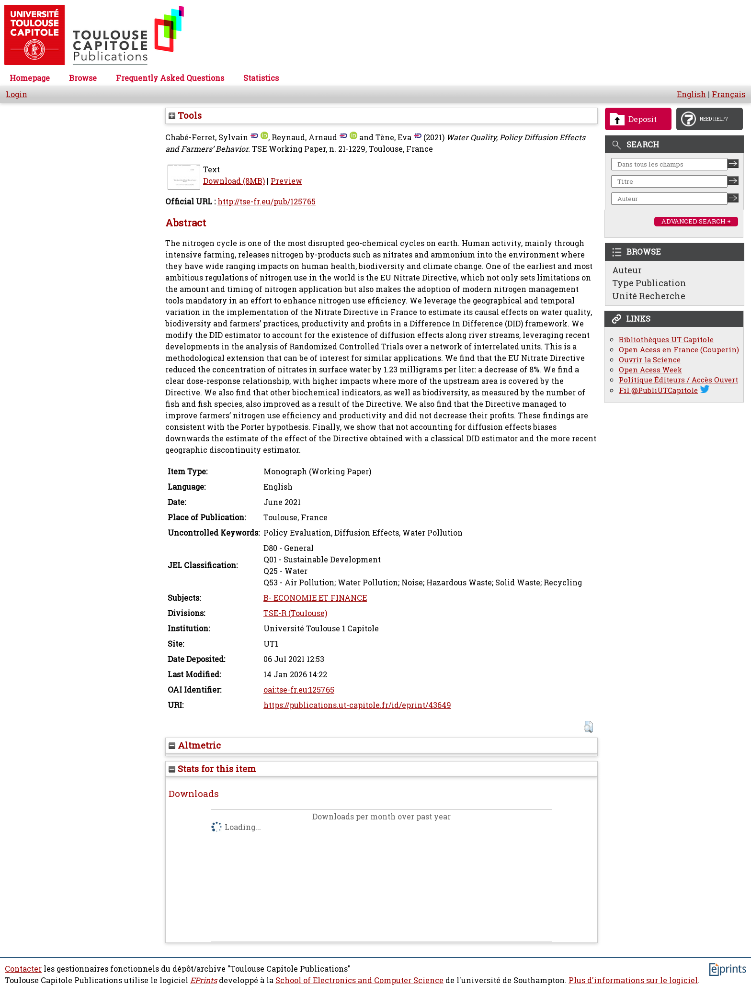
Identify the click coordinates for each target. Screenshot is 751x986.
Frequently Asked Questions (170, 78)
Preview (286, 181)
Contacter (23, 969)
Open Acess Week (650, 370)
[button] (588, 727)
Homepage (30, 78)
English (691, 94)
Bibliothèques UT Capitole (666, 340)
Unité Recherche (648, 296)
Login (16, 94)
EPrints (203, 980)
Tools (185, 115)
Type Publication (649, 283)
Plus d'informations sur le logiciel (633, 980)
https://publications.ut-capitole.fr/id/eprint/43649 (357, 705)
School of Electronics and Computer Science (359, 980)
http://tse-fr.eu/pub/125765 (266, 201)
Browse (83, 78)
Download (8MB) (234, 181)
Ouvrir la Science (650, 360)
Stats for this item (212, 768)
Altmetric (195, 745)
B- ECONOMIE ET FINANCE (315, 598)
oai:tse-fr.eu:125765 (298, 689)
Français (728, 94)
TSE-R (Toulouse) (295, 613)
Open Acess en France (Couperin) (679, 350)
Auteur (627, 270)
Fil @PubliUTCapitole (658, 390)
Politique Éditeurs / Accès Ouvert (678, 380)
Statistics (261, 78)
